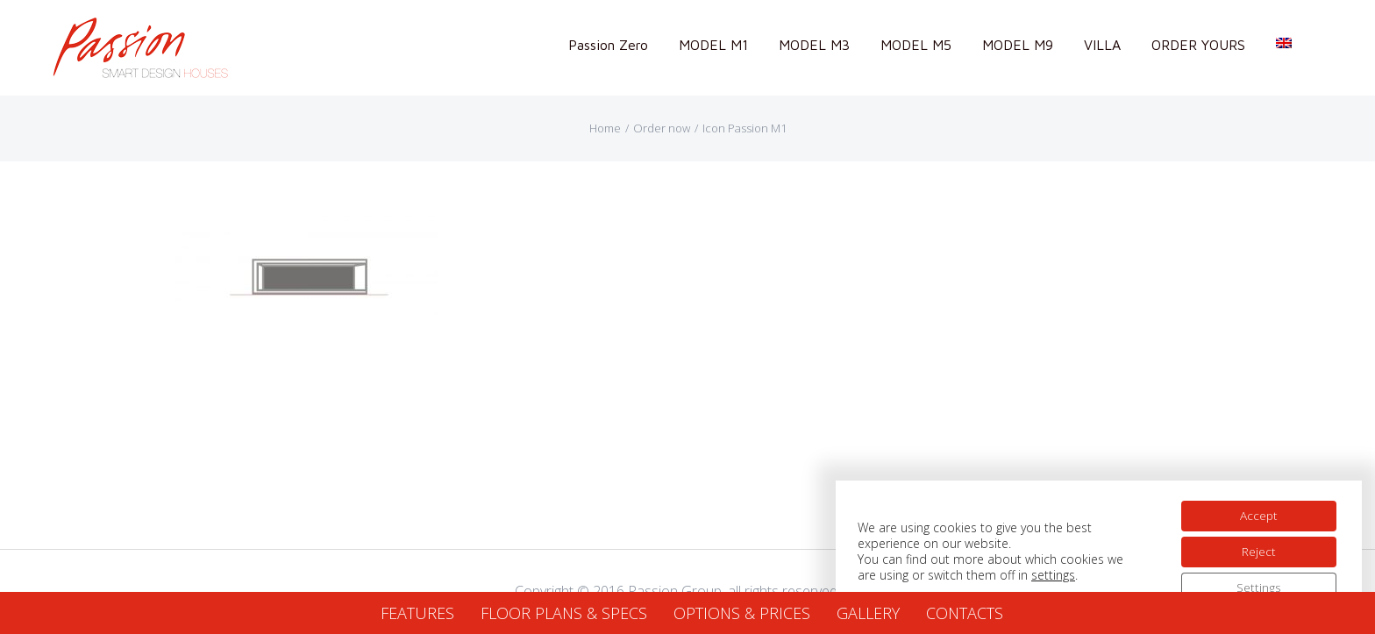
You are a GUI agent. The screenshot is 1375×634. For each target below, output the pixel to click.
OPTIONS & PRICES (741, 613)
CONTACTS (964, 613)
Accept (1256, 510)
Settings (1257, 584)
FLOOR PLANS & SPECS (564, 613)
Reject (1257, 547)
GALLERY (868, 613)
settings (1053, 572)
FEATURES (417, 613)
